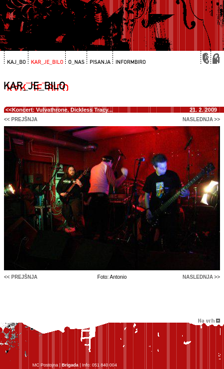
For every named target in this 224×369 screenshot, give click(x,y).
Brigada (70, 365)
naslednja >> (201, 119)
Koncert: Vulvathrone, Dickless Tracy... (62, 110)
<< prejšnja (20, 119)
